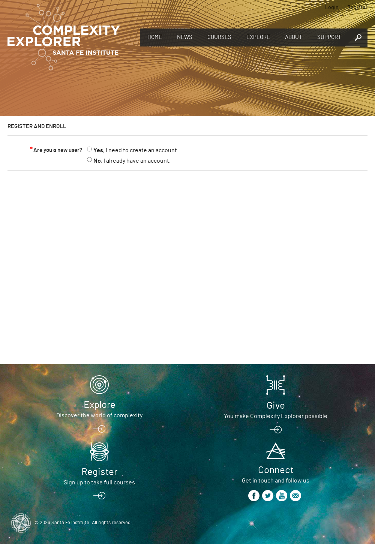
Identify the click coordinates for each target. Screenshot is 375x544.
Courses (219, 37)
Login (332, 7)
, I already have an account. (132, 161)
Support (329, 37)
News (184, 37)
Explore (258, 37)
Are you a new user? (57, 150)
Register (357, 7)
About (293, 37)
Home (154, 37)
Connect (276, 470)
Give (276, 406)
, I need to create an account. (135, 150)
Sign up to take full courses (99, 483)
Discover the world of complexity (99, 415)
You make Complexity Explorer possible (275, 416)
